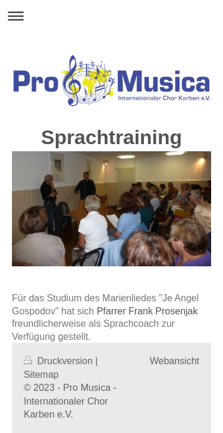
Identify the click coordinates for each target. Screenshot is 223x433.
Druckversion (59, 361)
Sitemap (41, 375)
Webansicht (174, 361)
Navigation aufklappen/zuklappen (111, 15)
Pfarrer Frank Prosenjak (147, 311)
